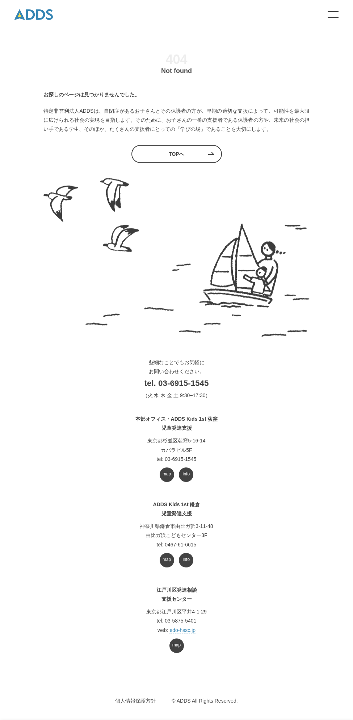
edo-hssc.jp (182, 630)
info (186, 473)
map (167, 473)
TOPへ (176, 154)
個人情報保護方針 (135, 701)
